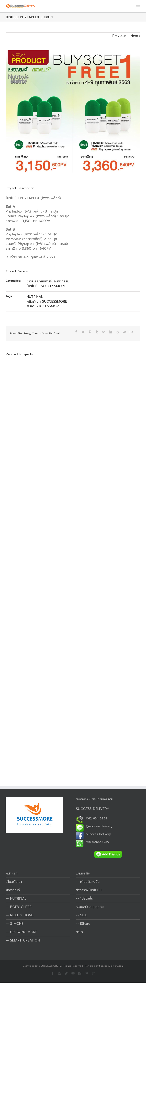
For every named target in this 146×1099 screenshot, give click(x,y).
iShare (85, 923)
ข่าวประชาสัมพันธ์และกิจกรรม (48, 281)
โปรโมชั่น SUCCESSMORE (46, 286)
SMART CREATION (25, 940)
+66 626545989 (92, 842)
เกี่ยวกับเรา (14, 881)
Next (134, 35)
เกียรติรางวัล (90, 881)
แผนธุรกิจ (83, 873)
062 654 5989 (91, 818)
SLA (83, 915)
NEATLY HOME (22, 915)
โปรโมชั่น (86, 898)
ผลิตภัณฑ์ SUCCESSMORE (47, 301)
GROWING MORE (23, 932)
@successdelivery (94, 826)
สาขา (79, 932)
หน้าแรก (11, 873)
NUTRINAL (35, 296)
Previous (119, 35)
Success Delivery (93, 834)
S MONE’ (17, 923)
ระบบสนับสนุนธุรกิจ (90, 907)
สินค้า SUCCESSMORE (44, 306)
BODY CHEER (21, 907)
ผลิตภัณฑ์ (13, 890)
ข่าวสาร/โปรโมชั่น (89, 890)
